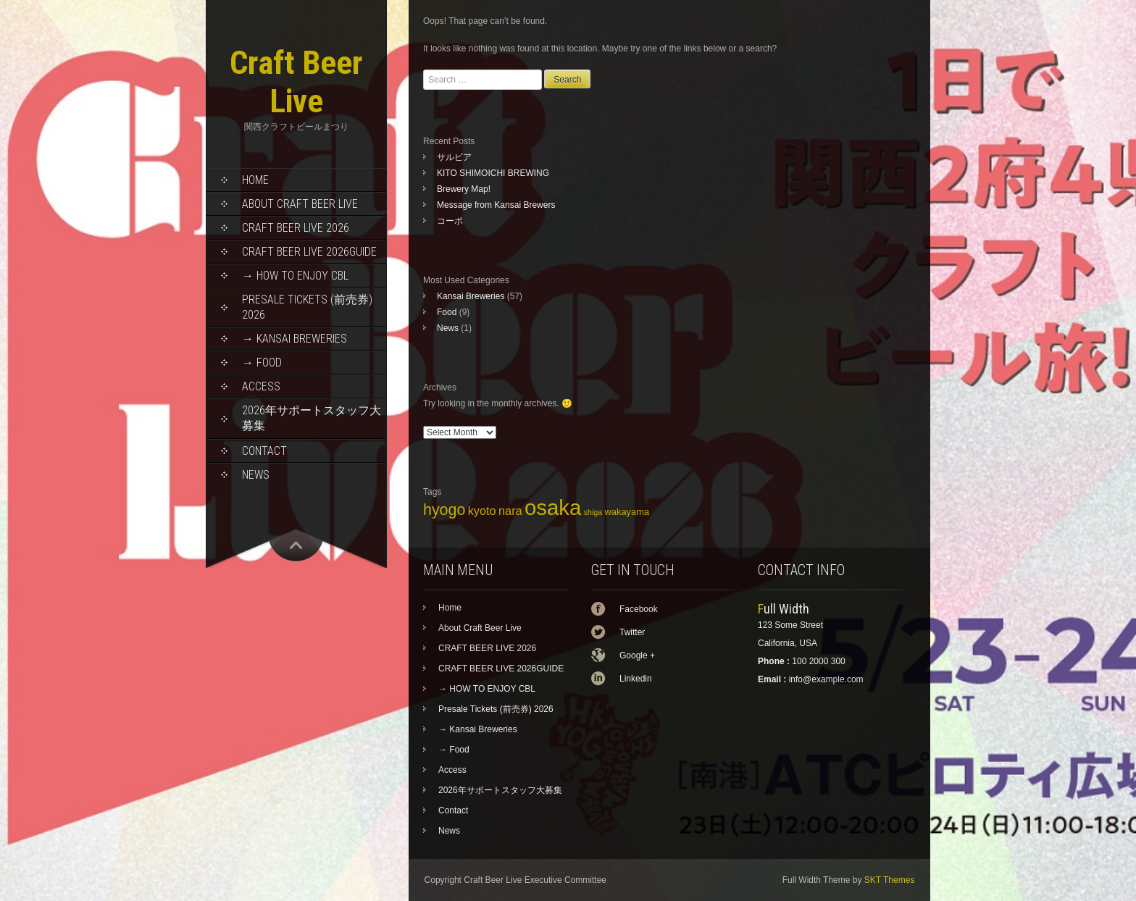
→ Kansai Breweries (294, 338)
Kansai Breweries (470, 296)
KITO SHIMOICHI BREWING (493, 173)
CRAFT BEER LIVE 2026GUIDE (309, 252)
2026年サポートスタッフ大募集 (311, 417)
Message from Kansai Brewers (496, 205)
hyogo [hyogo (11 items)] (444, 510)
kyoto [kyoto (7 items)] (482, 510)
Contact (264, 451)
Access (261, 386)
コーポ (450, 221)
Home (255, 180)
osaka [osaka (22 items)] (553, 507)
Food (446, 312)
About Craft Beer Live (300, 204)
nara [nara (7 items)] (510, 510)
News (256, 475)
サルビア (454, 157)
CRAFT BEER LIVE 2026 (295, 228)
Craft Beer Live (296, 81)
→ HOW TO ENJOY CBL (295, 275)
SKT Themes (889, 880)
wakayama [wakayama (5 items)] (626, 511)
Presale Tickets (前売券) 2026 (307, 307)
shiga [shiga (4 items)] (593, 512)
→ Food (262, 362)
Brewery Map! (463, 189)
